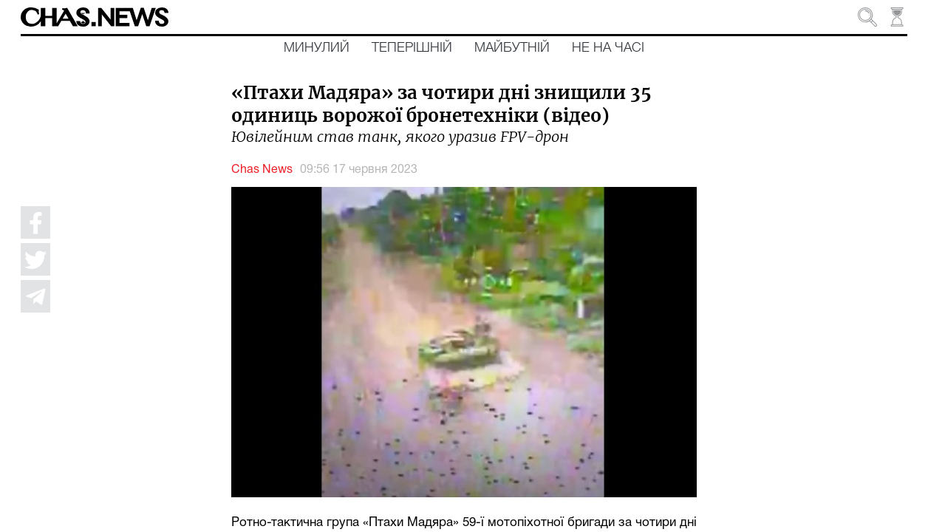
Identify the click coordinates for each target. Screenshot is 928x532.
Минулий (316, 48)
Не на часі (608, 48)
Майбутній (512, 48)
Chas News (262, 170)
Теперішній (412, 48)
